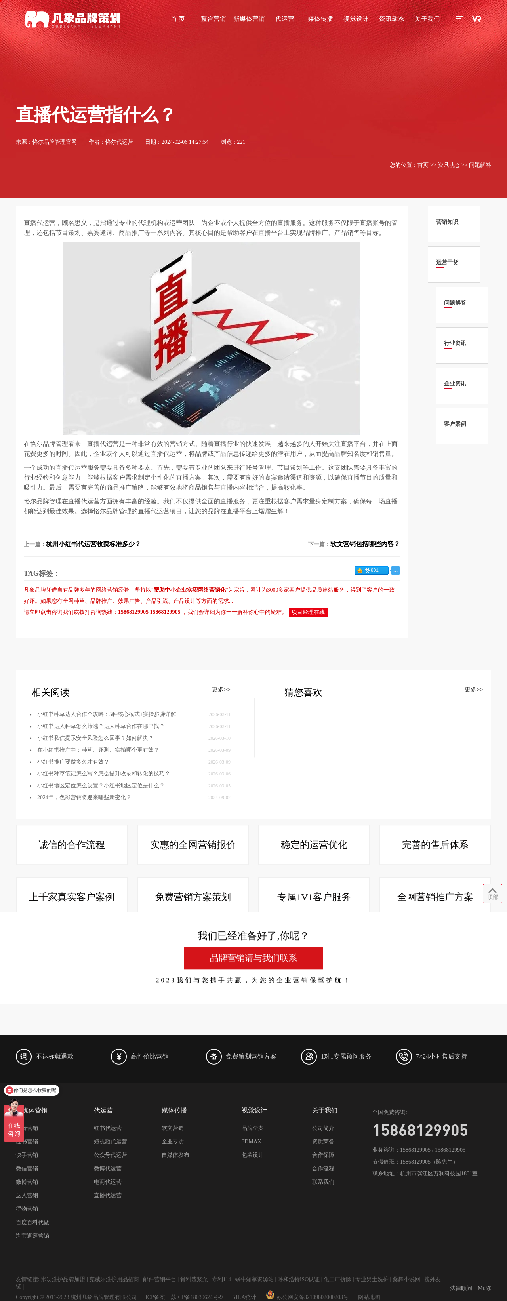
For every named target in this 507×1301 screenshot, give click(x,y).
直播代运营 (108, 1195)
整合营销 (213, 18)
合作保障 (323, 1155)
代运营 (284, 18)
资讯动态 (391, 18)
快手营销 (27, 1155)
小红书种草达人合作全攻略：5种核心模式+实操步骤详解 (106, 774)
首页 (423, 165)
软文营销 (173, 1128)
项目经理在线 (308, 612)
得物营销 (27, 1209)
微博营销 (27, 1182)
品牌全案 (253, 1128)
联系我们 (323, 1182)
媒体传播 (320, 18)
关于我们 (427, 18)
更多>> (221, 750)
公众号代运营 (110, 1155)
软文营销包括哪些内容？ (365, 544)
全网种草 (74, 601)
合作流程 (323, 1168)
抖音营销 (27, 1128)
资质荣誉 (323, 1142)
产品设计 (184, 601)
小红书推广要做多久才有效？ (73, 822)
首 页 (178, 18)
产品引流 (157, 601)
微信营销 (27, 1168)
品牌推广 (101, 601)
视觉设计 (356, 18)
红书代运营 (108, 1128)
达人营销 (27, 1195)
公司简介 (323, 1128)
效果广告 (129, 601)
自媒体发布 (175, 1155)
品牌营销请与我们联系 (253, 1267)
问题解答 (480, 165)
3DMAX (251, 1142)
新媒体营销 (249, 18)
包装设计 (253, 1155)
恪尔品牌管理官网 (54, 142)
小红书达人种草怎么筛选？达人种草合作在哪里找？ (101, 786)
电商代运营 (108, 1182)
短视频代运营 (110, 1142)
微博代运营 (108, 1168)
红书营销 (27, 1142)
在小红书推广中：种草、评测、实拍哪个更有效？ (98, 810)
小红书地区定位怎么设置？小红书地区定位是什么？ (101, 846)
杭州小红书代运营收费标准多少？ (93, 544)
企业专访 (173, 1142)
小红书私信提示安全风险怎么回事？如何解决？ (95, 798)
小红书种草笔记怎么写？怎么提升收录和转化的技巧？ (103, 834)
